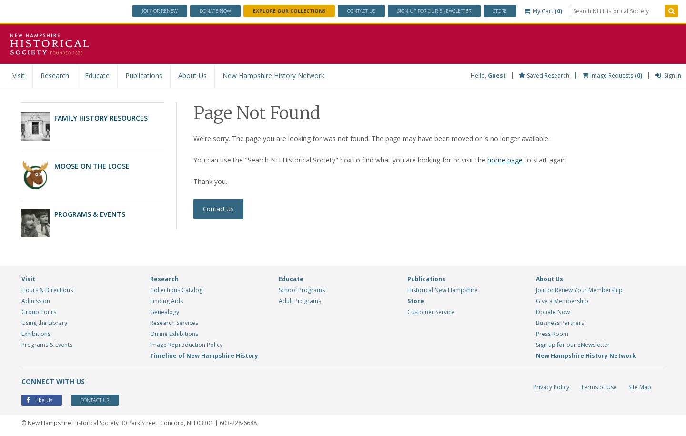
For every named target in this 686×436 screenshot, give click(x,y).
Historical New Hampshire (442, 290)
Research (54, 75)
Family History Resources (101, 117)
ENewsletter (434, 11)
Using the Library (44, 323)
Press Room (552, 334)
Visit (18, 75)
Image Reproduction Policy (186, 345)
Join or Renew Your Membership (579, 290)
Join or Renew (160, 11)
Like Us (39, 400)
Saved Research (544, 75)
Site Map (639, 387)
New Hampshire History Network (273, 75)
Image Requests (612, 75)
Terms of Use (599, 387)
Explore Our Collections (289, 11)
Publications (143, 75)
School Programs (302, 290)
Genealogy (164, 312)
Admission (35, 301)
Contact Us (361, 11)
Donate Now (553, 312)
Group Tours (38, 312)
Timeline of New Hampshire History (204, 356)
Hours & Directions (47, 290)
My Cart (543, 11)
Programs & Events (89, 214)
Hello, (488, 75)
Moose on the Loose (92, 166)
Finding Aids (166, 301)
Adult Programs (300, 301)
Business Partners (560, 323)
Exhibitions (35, 334)
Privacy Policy (551, 387)
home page (505, 159)
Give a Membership (562, 301)
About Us (192, 75)
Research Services (174, 323)
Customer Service (430, 312)
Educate (97, 75)
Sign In (668, 75)
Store (500, 11)
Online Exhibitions (174, 334)
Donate (215, 11)
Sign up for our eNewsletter (573, 345)
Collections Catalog (176, 290)
